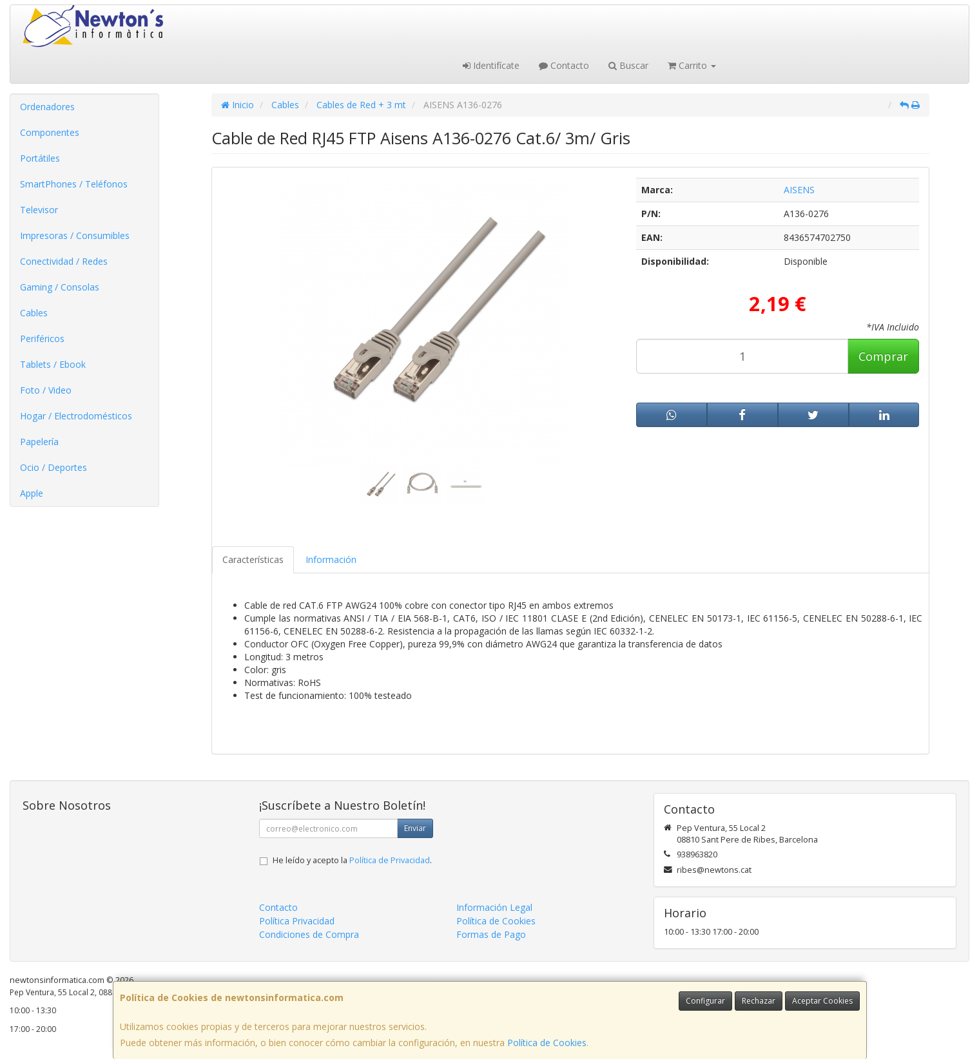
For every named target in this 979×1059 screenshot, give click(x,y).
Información (330, 559)
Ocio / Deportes (53, 467)
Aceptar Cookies (822, 1000)
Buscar (628, 65)
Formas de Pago (491, 934)
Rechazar (758, 1000)
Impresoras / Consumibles (75, 235)
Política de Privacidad (389, 860)
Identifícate (491, 65)
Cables (34, 313)
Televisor (39, 210)
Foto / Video (46, 390)
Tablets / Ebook (53, 364)
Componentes (49, 132)
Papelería (39, 441)
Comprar (883, 356)
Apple (31, 493)
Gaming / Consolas (59, 287)
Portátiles (40, 158)
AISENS (799, 190)
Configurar (705, 1000)
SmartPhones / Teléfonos (74, 184)
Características (253, 559)
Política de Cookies (546, 1042)
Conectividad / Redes (64, 261)
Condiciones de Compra (309, 934)
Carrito (692, 65)
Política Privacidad (296, 921)
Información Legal (494, 907)
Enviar (415, 828)
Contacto (564, 65)
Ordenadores (47, 106)
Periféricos (42, 338)
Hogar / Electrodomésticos (76, 416)
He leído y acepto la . (352, 860)
